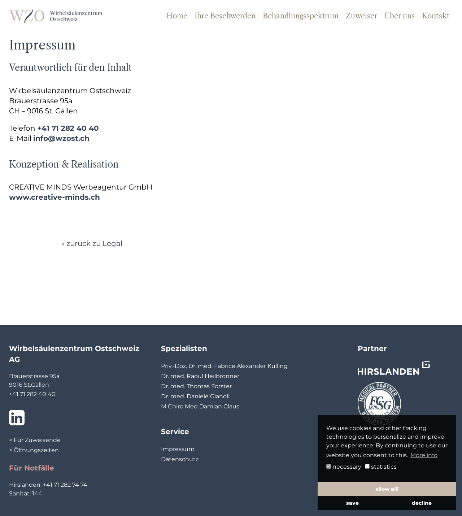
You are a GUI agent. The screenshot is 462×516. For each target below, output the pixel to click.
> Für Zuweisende (35, 440)
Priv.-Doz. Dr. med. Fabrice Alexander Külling (224, 366)
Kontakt (435, 16)
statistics (381, 466)
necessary (343, 466)
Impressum (178, 449)
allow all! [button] (386, 489)
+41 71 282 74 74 (65, 484)
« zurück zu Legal (91, 243)
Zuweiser (361, 16)
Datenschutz (180, 459)
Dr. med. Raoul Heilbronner (200, 376)
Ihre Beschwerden (225, 16)
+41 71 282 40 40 (68, 128)
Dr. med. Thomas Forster (196, 386)
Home (176, 16)
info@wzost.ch (61, 138)
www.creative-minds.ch (54, 197)
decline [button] (422, 503)
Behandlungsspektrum (301, 16)
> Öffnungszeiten (34, 450)
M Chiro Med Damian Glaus (200, 406)
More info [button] (423, 455)
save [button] (352, 503)
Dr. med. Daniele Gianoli (195, 396)
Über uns (399, 16)
